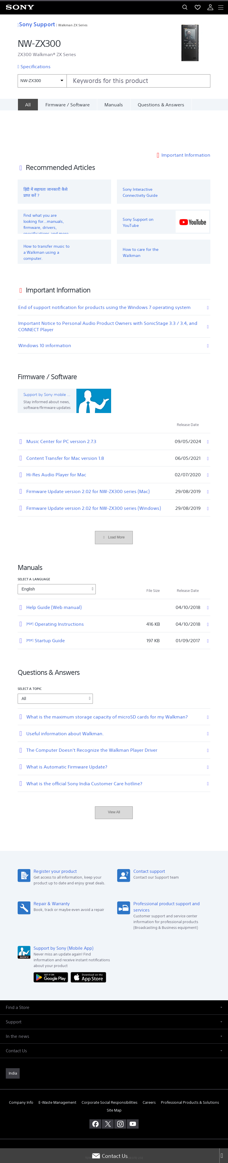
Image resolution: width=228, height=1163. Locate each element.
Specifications (36, 66)
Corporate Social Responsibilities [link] (109, 1066)
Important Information (185, 119)
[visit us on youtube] (133, 1088)
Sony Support (36, 24)
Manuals (113, 105)
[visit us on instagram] (120, 1088)
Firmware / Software (67, 105)
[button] (114, 971)
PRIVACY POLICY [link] (113, 1129)
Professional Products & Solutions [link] (190, 1066)
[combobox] (114, 81)
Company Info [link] (21, 1066)
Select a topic (30, 652)
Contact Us (110, 1155)
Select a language (34, 543)
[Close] (223, 1156)
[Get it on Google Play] (52, 940)
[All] (28, 104)
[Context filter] (42, 80)
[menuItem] (197, 7)
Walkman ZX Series (72, 25)
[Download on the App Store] (88, 940)
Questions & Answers (161, 105)
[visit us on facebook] (95, 1088)
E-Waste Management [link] (57, 1066)
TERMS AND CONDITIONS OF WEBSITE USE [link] (114, 1122)
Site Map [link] (114, 1074)
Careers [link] (149, 1066)
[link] (13, 1037)
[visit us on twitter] (108, 1088)
